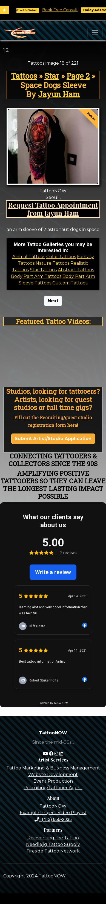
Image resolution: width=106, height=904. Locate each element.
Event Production (53, 781)
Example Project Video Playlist (53, 812)
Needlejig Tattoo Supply (53, 844)
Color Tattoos (61, 256)
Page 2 (78, 76)
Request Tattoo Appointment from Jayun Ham (53, 209)
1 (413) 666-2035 (53, 819)
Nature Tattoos (52, 263)
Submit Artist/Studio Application (53, 438)
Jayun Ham (59, 94)
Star (51, 76)
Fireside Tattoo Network (53, 851)
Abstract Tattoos (76, 269)
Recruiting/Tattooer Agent (53, 787)
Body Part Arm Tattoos (36, 276)
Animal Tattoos (28, 256)
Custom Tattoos (69, 283)
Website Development (53, 774)
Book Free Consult (62, 9)
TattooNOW (53, 806)
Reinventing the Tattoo (53, 837)
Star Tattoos (43, 269)
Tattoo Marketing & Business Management (53, 768)
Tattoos (24, 76)
